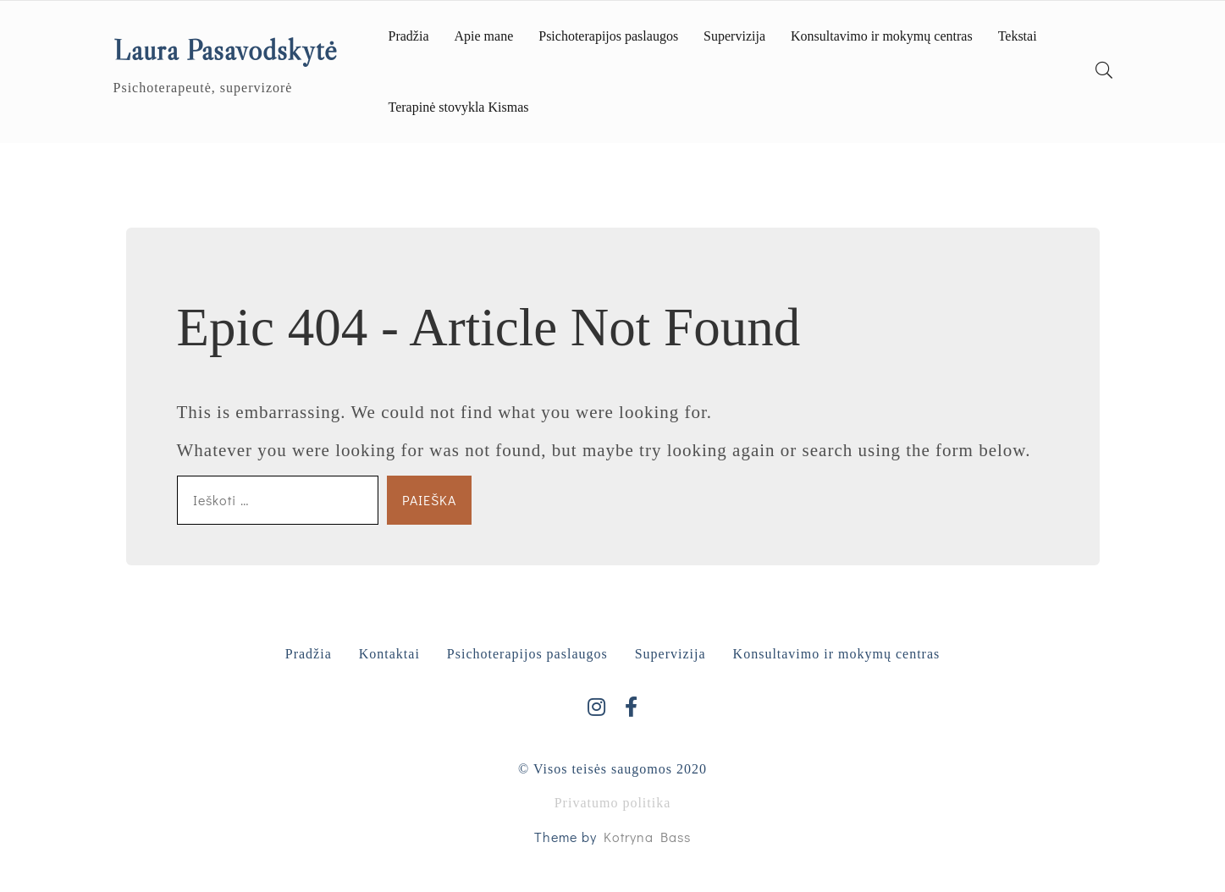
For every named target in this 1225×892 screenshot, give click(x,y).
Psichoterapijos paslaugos (608, 36)
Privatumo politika (613, 803)
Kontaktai (389, 654)
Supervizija (734, 36)
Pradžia (409, 36)
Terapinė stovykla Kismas (459, 107)
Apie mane (483, 36)
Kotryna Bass (647, 836)
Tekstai (1017, 36)
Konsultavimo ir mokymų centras (882, 36)
